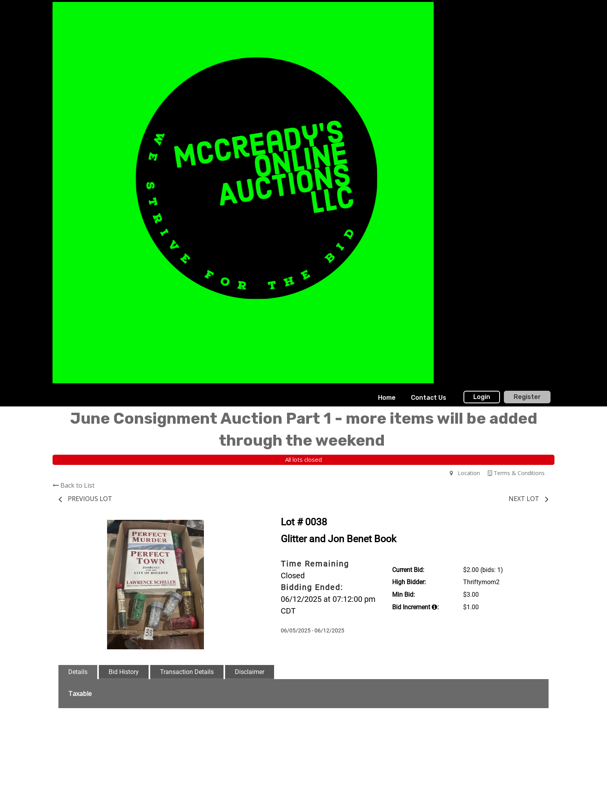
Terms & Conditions (516, 473)
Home (387, 397)
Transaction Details (187, 672)
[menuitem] (387, 397)
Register (527, 397)
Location (465, 473)
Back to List (74, 485)
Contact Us (428, 397)
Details (77, 672)
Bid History (124, 672)
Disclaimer (249, 672)
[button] (245, 527)
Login (481, 397)
